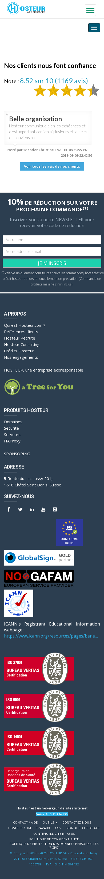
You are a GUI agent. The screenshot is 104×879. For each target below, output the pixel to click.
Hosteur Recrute (19, 338)
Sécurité (11, 428)
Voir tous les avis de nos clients (52, 166)
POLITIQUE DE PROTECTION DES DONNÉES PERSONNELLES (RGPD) (54, 846)
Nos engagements (21, 357)
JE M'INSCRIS (52, 263)
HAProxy (12, 440)
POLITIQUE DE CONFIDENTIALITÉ (54, 839)
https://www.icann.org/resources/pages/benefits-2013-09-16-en (52, 636)
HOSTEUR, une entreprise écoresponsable (43, 370)
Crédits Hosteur (19, 350)
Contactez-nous (76, 822)
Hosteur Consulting (21, 344)
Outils (50, 822)
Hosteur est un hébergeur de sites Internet (52, 808)
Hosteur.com (19, 828)
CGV (58, 828)
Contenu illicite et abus (54, 834)
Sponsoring (17, 453)
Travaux (43, 828)
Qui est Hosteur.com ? (24, 325)
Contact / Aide (25, 822)
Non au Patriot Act (83, 828)
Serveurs (12, 434)
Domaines (13, 421)
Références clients (21, 331)
